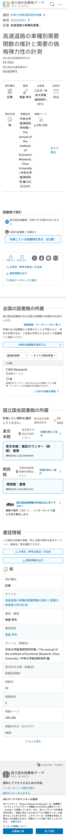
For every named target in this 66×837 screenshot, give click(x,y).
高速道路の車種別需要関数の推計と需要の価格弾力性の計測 (32, 602)
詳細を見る (16, 821)
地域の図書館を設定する (40, 345)
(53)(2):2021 (18, 20)
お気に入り (10, 258)
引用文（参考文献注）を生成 (24, 267)
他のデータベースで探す (21, 280)
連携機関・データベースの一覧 (43, 325)
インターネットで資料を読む (19, 788)
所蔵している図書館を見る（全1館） (33, 239)
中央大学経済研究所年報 (26, 15)
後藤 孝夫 (11, 634)
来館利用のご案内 (51, 433)
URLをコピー (22, 258)
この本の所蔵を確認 (47, 391)
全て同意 (49, 831)
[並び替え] (17, 355)
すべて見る (54, 150)
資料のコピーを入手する (16, 793)
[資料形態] (44, 355)
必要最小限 (18, 831)
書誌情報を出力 (16, 273)
